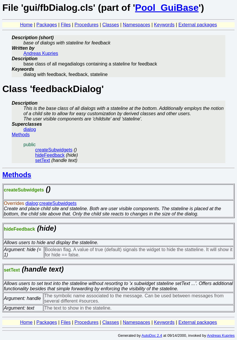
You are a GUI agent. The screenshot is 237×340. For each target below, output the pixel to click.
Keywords (164, 24)
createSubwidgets (53, 149)
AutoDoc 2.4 (151, 335)
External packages (197, 24)
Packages (46, 24)
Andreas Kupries (40, 53)
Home (26, 24)
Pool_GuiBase (167, 7)
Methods (21, 134)
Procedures (86, 24)
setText (42, 160)
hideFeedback (50, 155)
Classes (110, 24)
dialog (29, 129)
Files (66, 24)
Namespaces (136, 24)
